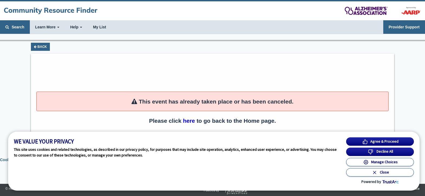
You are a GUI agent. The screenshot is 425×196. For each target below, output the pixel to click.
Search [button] (14, 27)
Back (40, 47)
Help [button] (76, 27)
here (189, 121)
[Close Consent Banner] (380, 172)
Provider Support (404, 27)
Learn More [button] (47, 27)
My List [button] (99, 27)
